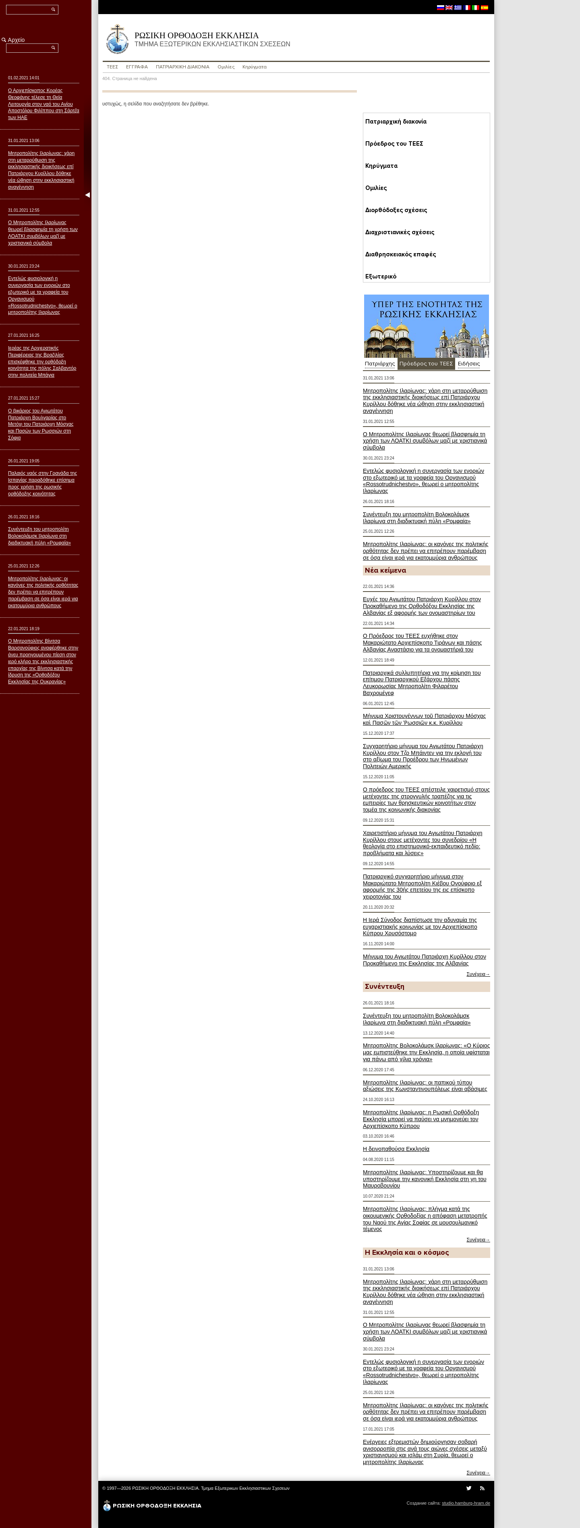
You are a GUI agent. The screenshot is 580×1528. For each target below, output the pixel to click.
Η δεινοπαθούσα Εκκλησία (396, 1149)
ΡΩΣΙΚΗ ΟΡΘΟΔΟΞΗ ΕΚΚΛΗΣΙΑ (225, 39)
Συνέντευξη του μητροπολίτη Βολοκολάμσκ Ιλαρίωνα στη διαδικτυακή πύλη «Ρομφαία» (417, 517)
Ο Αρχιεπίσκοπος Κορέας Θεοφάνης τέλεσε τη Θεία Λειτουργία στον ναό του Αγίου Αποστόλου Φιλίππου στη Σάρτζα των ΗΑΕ (43, 104)
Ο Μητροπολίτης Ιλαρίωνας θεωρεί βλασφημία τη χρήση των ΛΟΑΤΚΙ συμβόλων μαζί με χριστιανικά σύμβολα (425, 441)
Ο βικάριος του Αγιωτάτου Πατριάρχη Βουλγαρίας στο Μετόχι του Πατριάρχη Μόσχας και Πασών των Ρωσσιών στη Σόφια (41, 424)
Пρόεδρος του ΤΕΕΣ (390, 143)
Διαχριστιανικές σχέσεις (394, 232)
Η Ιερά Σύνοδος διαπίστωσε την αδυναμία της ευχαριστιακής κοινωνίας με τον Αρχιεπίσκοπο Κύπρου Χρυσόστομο (420, 927)
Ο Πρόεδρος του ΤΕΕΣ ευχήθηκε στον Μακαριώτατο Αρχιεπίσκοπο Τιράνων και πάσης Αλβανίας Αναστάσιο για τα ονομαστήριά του (422, 643)
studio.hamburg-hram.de (466, 1503)
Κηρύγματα (254, 67)
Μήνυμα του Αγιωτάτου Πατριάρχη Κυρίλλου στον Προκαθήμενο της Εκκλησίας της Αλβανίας (424, 960)
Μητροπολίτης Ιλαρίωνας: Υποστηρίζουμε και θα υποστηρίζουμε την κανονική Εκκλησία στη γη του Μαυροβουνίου (425, 1179)
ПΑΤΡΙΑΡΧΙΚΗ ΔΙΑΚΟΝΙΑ (183, 67)
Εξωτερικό (378, 276)
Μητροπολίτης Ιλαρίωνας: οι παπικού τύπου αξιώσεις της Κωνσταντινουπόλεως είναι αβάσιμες (425, 1086)
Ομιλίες (227, 67)
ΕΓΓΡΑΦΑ (136, 67)
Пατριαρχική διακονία (392, 121)
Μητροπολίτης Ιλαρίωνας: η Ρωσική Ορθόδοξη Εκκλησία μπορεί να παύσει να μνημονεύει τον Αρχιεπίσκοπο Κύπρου (421, 1119)
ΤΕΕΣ (112, 67)
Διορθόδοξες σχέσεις (390, 210)
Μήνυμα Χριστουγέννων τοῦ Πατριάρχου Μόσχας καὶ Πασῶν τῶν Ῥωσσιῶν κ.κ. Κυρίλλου (424, 719)
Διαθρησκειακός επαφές (394, 254)
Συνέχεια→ (478, 974)
